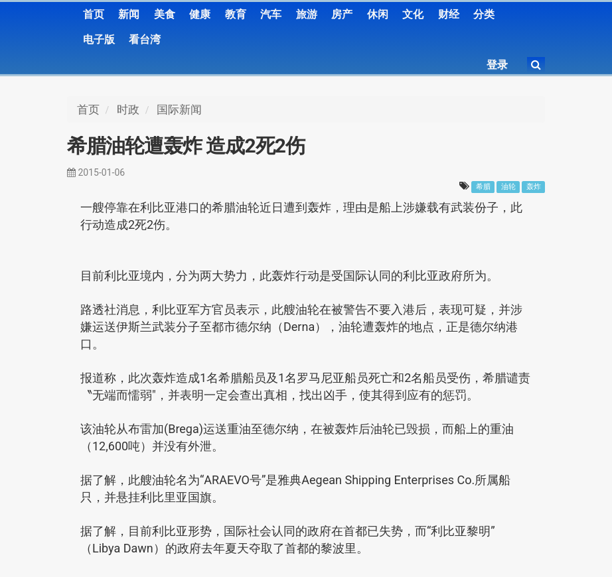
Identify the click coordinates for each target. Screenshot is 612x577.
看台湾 (145, 39)
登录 (497, 64)
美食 (164, 14)
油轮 (508, 186)
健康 (199, 14)
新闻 (128, 14)
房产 (341, 14)
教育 (235, 14)
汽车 (270, 14)
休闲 (377, 14)
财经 (448, 14)
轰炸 (533, 186)
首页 (93, 14)
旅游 (306, 14)
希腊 (483, 186)
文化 (412, 14)
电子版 (99, 39)
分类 (484, 14)
